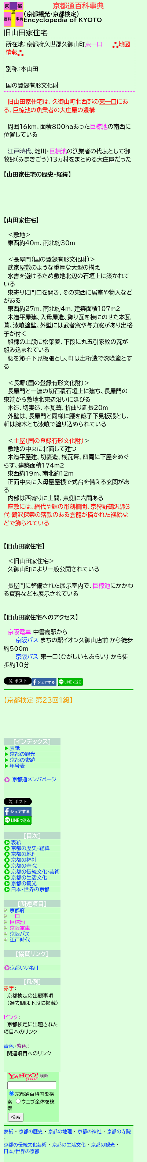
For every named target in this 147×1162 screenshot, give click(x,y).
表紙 (15, 748)
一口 (15, 916)
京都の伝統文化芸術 (25, 1145)
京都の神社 (24, 860)
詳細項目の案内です (68, 196)
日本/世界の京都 (22, 1151)
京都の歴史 (31, 1131)
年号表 (17, 765)
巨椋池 (21, 110)
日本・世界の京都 (30, 889)
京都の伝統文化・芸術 (35, 871)
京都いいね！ (25, 967)
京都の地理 (24, 854)
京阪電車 (19, 632)
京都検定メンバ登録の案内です (68, 723)
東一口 (94, 44)
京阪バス (26, 640)
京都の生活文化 (29, 877)
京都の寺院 (24, 865)
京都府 (17, 910)
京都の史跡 (22, 760)
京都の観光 (22, 754)
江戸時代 (19, 151)
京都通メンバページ (34, 779)
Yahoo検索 (32, 1097)
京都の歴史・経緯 (30, 848)
